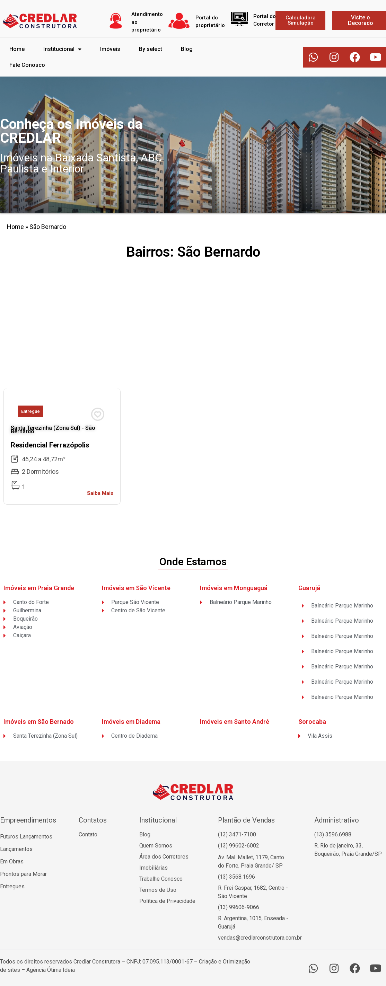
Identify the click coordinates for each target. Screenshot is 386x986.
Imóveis (110, 49)
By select (150, 49)
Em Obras (12, 861)
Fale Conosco (27, 65)
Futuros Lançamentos (26, 836)
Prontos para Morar (23, 874)
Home (17, 49)
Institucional (62, 49)
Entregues (12, 886)
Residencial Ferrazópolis (50, 445)
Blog (187, 49)
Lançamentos (16, 849)
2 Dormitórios (40, 471)
